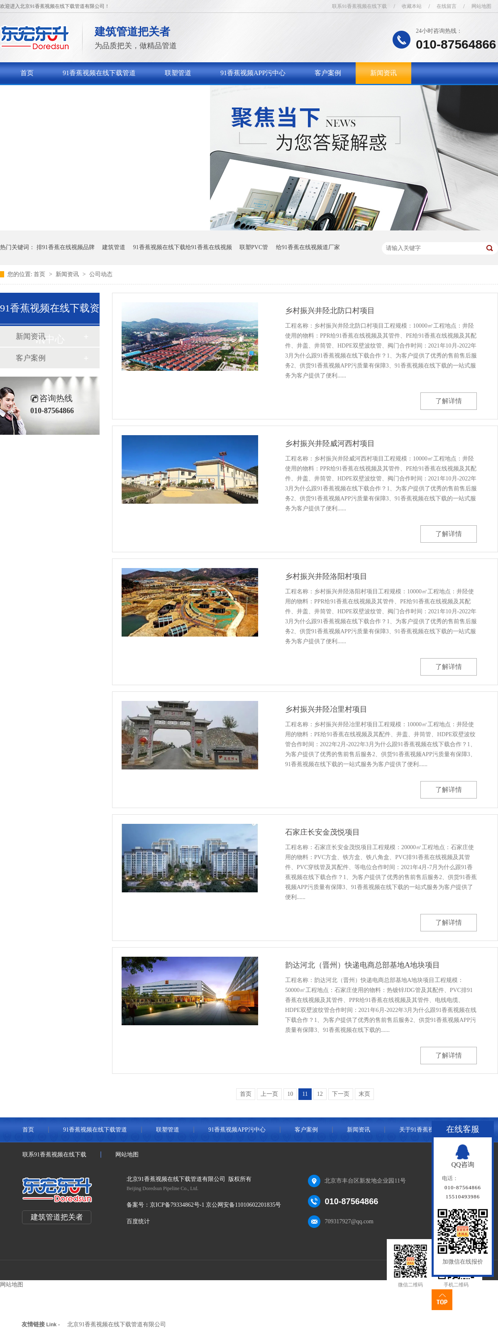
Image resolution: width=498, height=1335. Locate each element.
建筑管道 (113, 247)
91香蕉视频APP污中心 (253, 72)
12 (320, 1094)
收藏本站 (412, 6)
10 (290, 1094)
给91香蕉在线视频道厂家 (308, 247)
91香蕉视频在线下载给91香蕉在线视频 (182, 247)
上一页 (269, 1094)
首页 (27, 72)
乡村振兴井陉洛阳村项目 (326, 576)
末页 (364, 1094)
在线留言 (446, 6)
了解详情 (448, 400)
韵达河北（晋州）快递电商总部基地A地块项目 (362, 965)
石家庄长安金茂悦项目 (322, 832)
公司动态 (100, 274)
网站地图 (481, 6)
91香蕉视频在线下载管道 (99, 72)
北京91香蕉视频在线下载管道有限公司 (116, 1324)
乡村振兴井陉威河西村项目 (330, 443)
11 (305, 1094)
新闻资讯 (383, 72)
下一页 (340, 1094)
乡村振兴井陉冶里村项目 (326, 709)
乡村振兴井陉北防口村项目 (330, 310)
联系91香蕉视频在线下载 (359, 6)
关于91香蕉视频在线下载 (56, 94)
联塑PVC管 (253, 247)
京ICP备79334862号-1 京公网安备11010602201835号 (215, 1205)
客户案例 (328, 72)
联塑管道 (178, 72)
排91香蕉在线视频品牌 (66, 247)
